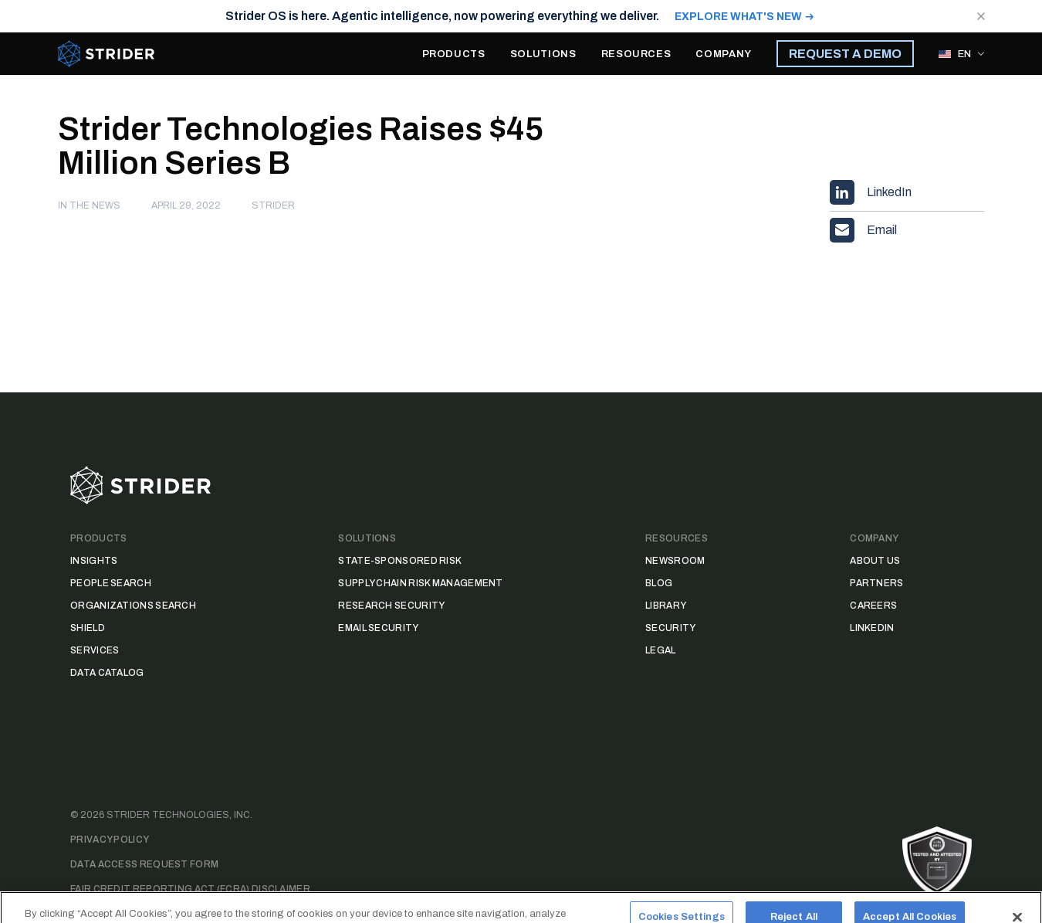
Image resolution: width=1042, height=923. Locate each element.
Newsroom (675, 560)
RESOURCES (636, 54)
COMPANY (723, 54)
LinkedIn (872, 628)
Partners (876, 583)
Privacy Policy (109, 839)
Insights (93, 560)
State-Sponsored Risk (400, 560)
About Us (875, 560)
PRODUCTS (453, 54)
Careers (873, 605)
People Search (110, 583)
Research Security (391, 605)
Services (94, 650)
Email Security (378, 628)
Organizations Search (133, 605)
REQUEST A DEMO (845, 53)
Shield (87, 628)
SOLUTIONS (543, 54)
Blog (658, 583)
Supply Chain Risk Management (420, 583)
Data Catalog (107, 672)
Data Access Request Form (144, 864)
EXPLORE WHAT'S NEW (738, 16)
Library (665, 605)
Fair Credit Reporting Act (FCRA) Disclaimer (190, 889)
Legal (660, 650)
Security (670, 628)
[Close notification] (981, 16)
